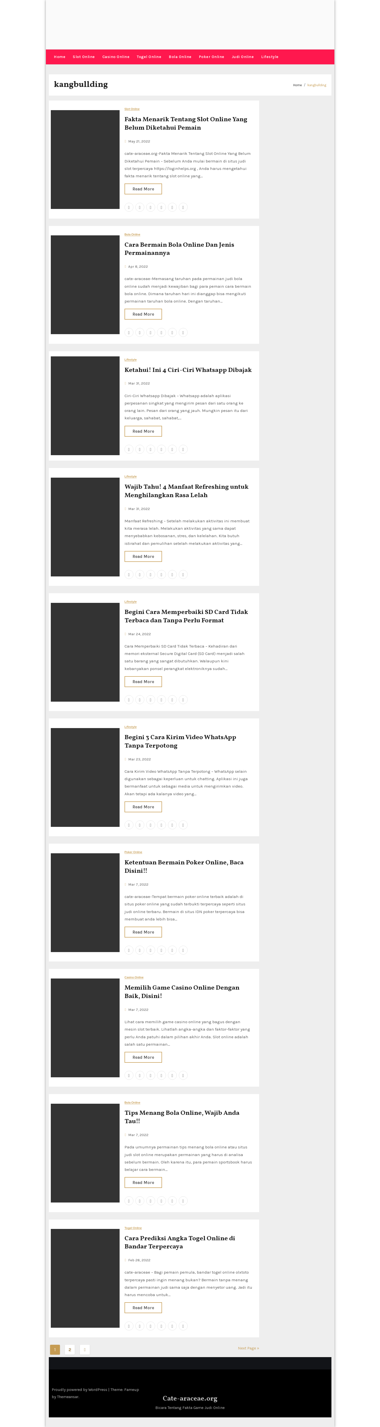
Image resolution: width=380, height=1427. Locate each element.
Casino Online (116, 56)
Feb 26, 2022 (139, 1260)
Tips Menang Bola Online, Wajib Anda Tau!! (182, 1117)
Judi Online (243, 56)
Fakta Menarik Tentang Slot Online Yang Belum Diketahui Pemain (186, 123)
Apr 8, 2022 (138, 266)
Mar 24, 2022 (139, 634)
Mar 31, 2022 (139, 383)
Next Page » (248, 1347)
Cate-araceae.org (190, 1398)
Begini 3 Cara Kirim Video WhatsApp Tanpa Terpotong (180, 741)
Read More (143, 188)
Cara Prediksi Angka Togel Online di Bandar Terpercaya (180, 1242)
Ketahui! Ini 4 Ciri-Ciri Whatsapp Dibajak (188, 370)
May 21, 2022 (139, 141)
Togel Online (149, 56)
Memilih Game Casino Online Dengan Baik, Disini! (182, 992)
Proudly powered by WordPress (80, 1389)
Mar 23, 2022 (139, 759)
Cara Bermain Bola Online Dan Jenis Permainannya (179, 249)
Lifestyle (270, 56)
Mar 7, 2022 (138, 884)
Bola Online (180, 56)
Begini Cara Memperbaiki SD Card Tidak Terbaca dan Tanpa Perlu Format (186, 616)
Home (59, 56)
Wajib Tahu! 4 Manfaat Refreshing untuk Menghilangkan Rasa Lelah (187, 491)
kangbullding (317, 85)
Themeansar (67, 1396)
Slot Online (84, 56)
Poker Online (211, 56)
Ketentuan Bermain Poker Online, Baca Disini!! (184, 866)
